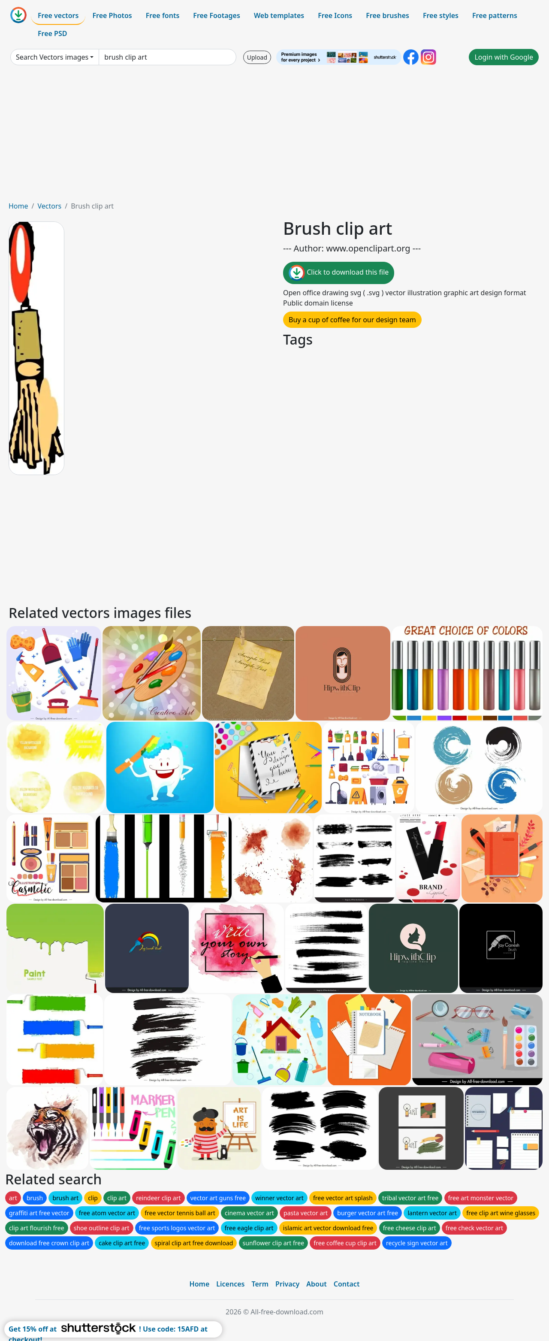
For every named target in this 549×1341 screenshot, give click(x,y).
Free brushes (387, 15)
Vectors (49, 206)
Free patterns (494, 15)
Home (18, 206)
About (316, 1284)
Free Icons (335, 15)
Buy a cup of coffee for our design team (352, 319)
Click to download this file (339, 273)
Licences (230, 1284)
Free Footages (216, 15)
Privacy (287, 1284)
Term (259, 1284)
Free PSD (52, 33)
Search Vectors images (52, 57)
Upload (257, 57)
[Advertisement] (274, 136)
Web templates (279, 15)
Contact (347, 1284)
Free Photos (112, 15)
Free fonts (163, 15)
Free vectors (58, 15)
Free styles (441, 15)
